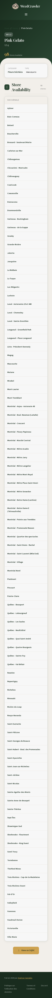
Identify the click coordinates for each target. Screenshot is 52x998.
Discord (44, 985)
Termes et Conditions (30, 987)
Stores (15, 28)
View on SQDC (26, 950)
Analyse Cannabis (25, 978)
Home (6, 28)
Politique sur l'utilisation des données (10, 988)
